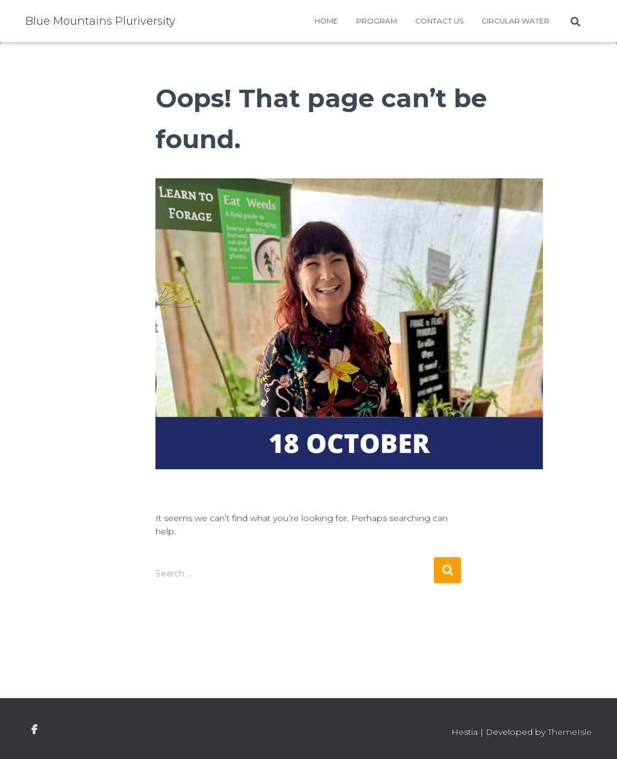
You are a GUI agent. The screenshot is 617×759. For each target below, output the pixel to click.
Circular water (515, 20)
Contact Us (439, 20)
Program (376, 20)
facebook (34, 730)
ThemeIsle (570, 731)
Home (326, 20)
